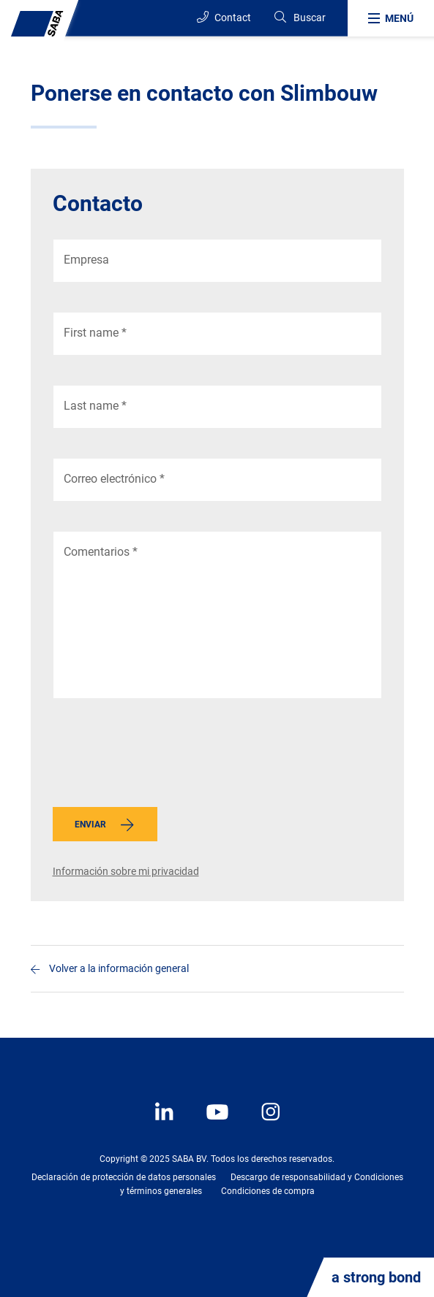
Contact (224, 17)
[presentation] (164, 756)
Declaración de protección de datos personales (123, 1177)
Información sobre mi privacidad (126, 871)
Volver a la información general (119, 968)
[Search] (299, 18)
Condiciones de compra (268, 1191)
